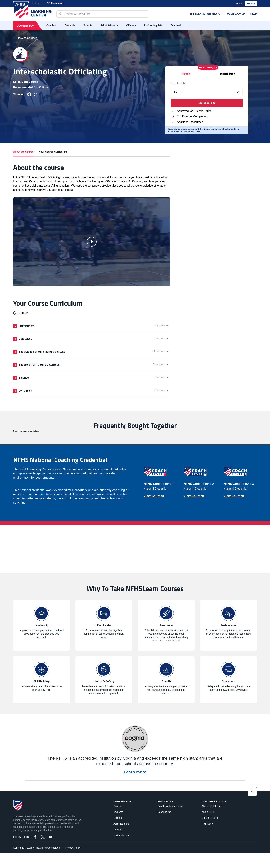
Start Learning (206, 103)
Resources (165, 801)
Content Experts (210, 817)
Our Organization (214, 801)
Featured (176, 25)
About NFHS (208, 812)
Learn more (135, 772)
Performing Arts (153, 25)
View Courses (153, 496)
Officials (131, 25)
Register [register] (251, 3)
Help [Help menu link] (253, 13)
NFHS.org (35, 3)
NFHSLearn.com (55, 3)
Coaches (51, 25)
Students (70, 25)
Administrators (109, 25)
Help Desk (207, 823)
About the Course (23, 153)
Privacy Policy (72, 847)
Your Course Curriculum (53, 151)
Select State (178, 83)
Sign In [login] (238, 3)
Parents (87, 25)
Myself (186, 74)
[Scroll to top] (252, 791)
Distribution (227, 74)
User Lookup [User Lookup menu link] (236, 13)
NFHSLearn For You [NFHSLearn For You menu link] (206, 14)
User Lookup (164, 812)
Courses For (25, 25)
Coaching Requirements (170, 806)
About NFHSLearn (211, 806)
